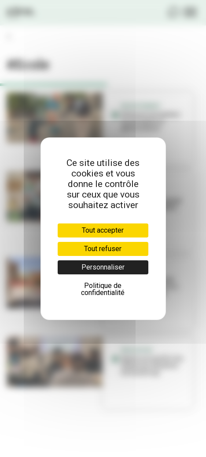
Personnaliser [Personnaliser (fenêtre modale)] (103, 267)
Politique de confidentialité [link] (103, 289)
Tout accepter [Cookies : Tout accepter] (103, 230)
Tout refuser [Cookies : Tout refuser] (102, 249)
